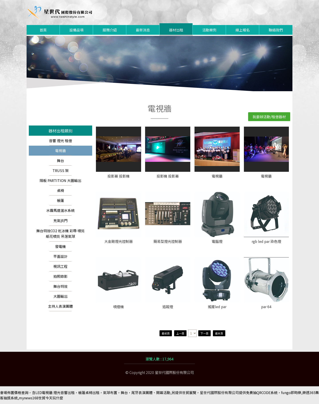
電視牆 (60, 150)
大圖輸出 (60, 296)
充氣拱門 (60, 220)
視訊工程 (60, 266)
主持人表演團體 (60, 306)
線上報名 (242, 30)
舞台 (60, 160)
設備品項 (76, 30)
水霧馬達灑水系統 (60, 210)
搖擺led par (217, 307)
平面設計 (60, 256)
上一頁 (180, 333)
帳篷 (60, 200)
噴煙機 (118, 307)
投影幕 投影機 (118, 176)
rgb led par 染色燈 (266, 241)
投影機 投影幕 (168, 176)
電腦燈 (217, 241)
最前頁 (166, 333)
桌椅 (60, 190)
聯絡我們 (276, 30)
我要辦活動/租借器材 (269, 116)
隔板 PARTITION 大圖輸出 (60, 180)
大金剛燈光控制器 (118, 241)
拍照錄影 (60, 276)
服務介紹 (110, 30)
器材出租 (176, 30)
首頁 (43, 30)
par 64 (266, 307)
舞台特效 (60, 286)
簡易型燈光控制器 (168, 241)
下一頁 (204, 333)
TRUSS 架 (61, 170)
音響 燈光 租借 (60, 140)
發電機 (60, 246)
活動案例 (209, 30)
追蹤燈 (167, 307)
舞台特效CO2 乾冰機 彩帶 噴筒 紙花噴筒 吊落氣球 (60, 233)
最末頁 (219, 333)
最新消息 (143, 30)
